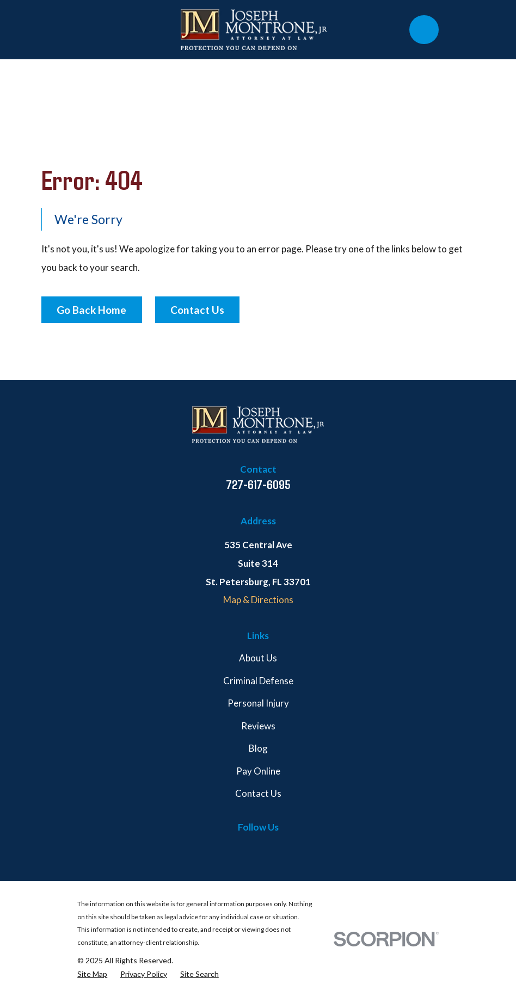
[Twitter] (231, 848)
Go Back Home (91, 310)
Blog (258, 748)
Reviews (258, 726)
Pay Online (258, 771)
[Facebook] (206, 848)
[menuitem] (92, 974)
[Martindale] (284, 848)
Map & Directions (258, 599)
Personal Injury (258, 703)
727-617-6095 (258, 484)
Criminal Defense (258, 680)
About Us (258, 658)
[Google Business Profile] (258, 848)
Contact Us (197, 310)
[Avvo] (310, 848)
